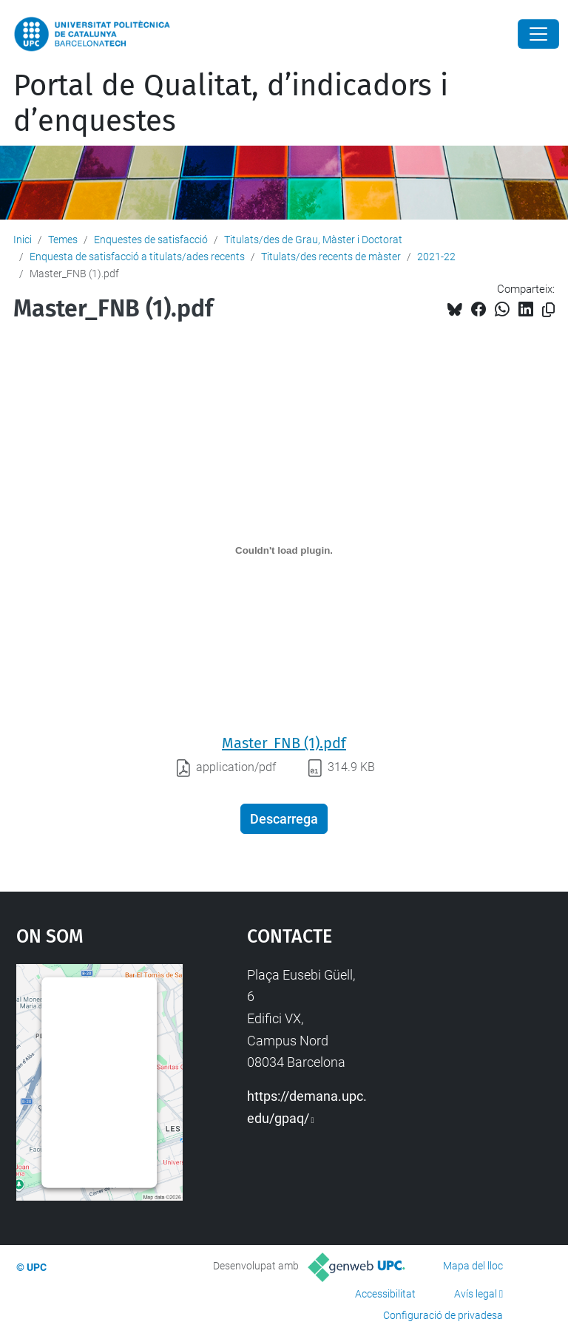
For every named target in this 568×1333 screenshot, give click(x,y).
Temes (63, 239)
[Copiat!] (548, 310)
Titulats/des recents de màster (331, 256)
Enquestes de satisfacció (151, 239)
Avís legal (475, 1294)
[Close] (538, 34)
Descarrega (284, 819)
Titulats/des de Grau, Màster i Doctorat (313, 239)
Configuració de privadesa (443, 1315)
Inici (22, 239)
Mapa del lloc (473, 1266)
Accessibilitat (385, 1294)
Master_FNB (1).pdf (284, 743)
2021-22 (436, 256)
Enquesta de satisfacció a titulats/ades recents (137, 256)
